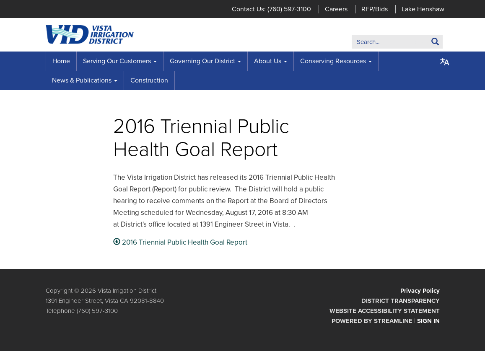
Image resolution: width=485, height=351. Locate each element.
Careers (336, 9)
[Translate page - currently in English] (445, 62)
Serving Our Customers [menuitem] (117, 61)
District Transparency (400, 301)
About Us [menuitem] (267, 61)
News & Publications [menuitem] (82, 80)
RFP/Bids (374, 9)
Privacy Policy (420, 290)
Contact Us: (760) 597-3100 (271, 9)
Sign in (428, 321)
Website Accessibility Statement (384, 311)
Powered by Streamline (372, 321)
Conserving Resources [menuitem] (333, 61)
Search (422, 43)
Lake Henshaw (423, 9)
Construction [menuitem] (149, 80)
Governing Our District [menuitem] (202, 61)
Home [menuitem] (61, 61)
